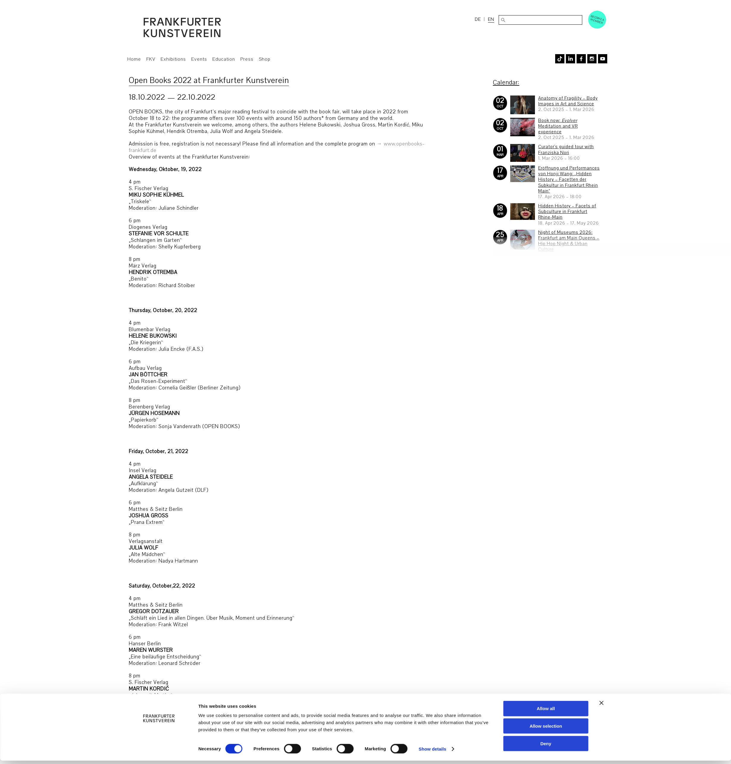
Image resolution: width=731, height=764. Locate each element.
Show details (432, 752)
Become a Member (597, 19)
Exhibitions (173, 59)
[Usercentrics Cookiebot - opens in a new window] (159, 752)
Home (134, 59)
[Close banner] (601, 706)
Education (223, 59)
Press (246, 59)
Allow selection (546, 729)
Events (199, 59)
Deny (545, 746)
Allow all (546, 711)
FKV (150, 59)
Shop (264, 59)
